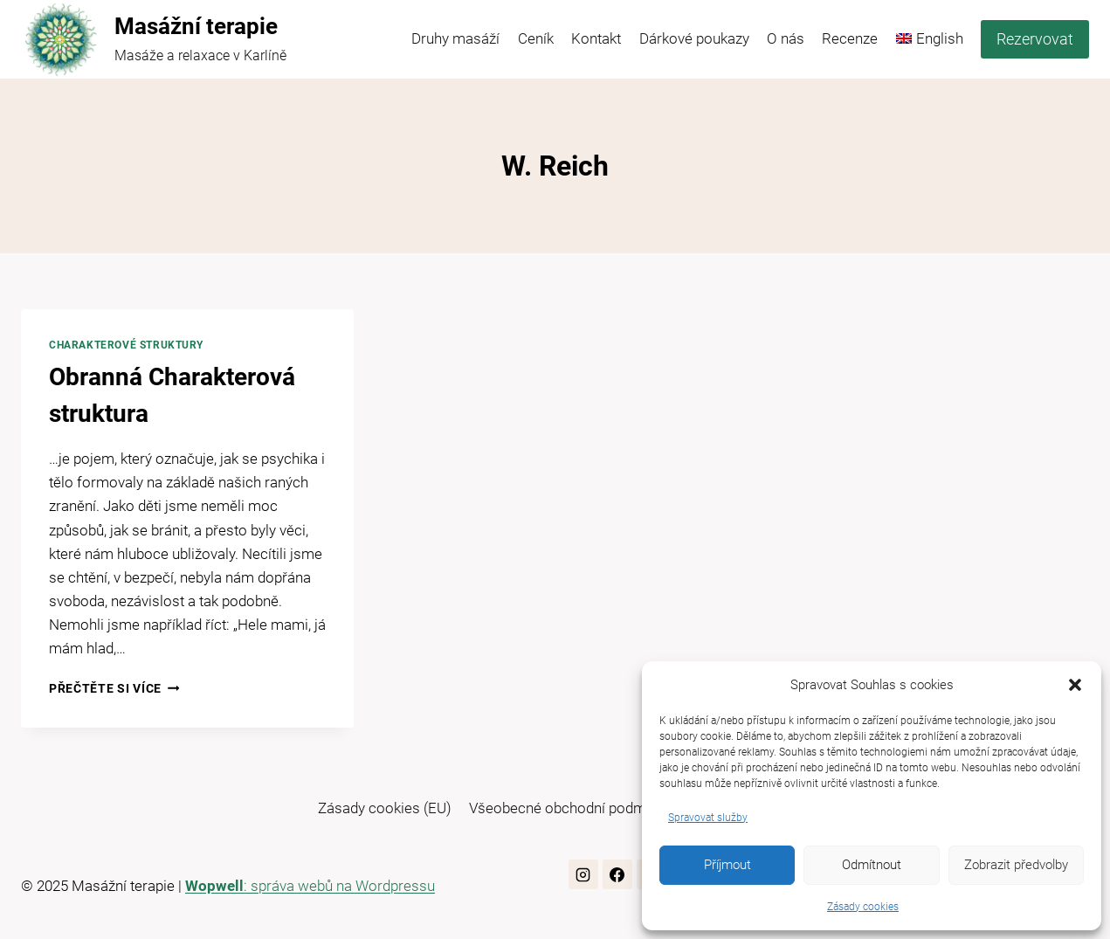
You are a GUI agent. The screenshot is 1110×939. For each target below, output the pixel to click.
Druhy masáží (455, 38)
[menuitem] (929, 39)
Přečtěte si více (114, 688)
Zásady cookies (863, 907)
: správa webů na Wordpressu (310, 885)
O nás (785, 38)
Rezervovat (1034, 39)
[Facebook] (617, 874)
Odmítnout (871, 865)
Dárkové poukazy (694, 38)
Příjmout (727, 865)
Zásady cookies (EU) (385, 808)
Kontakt (596, 38)
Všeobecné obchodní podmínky (570, 808)
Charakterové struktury (126, 345)
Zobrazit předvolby (1016, 865)
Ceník (536, 38)
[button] (1075, 685)
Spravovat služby (708, 817)
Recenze (850, 38)
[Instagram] (583, 874)
